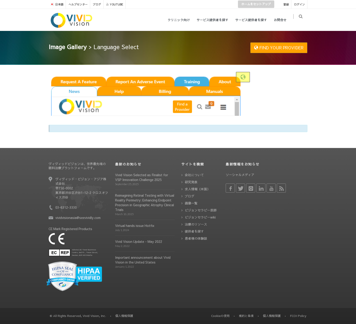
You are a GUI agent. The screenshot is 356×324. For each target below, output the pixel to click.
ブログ (97, 4)
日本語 (56, 4)
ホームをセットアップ (256, 4)
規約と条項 (246, 316)
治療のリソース (196, 224)
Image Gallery (68, 47)
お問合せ (282, 20)
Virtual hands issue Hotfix (134, 225)
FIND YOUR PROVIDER (279, 47)
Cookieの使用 (220, 316)
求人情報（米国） (197, 189)
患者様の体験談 (196, 238)
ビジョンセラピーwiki (200, 217)
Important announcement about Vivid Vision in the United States (143, 259)
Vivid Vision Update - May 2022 (138, 241)
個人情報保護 (272, 316)
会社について (194, 175)
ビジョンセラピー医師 (201, 210)
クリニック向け (181, 20)
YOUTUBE (114, 4)
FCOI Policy (298, 316)
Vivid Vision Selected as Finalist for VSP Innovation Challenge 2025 (141, 177)
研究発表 (191, 182)
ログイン (299, 4)
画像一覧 (191, 203)
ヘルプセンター (78, 4)
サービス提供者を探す (215, 20)
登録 (286, 4)
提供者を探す (194, 231)
